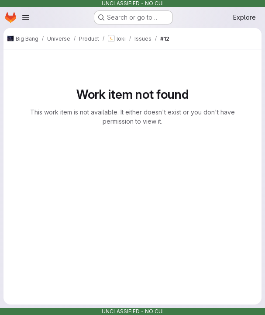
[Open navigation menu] (26, 17)
